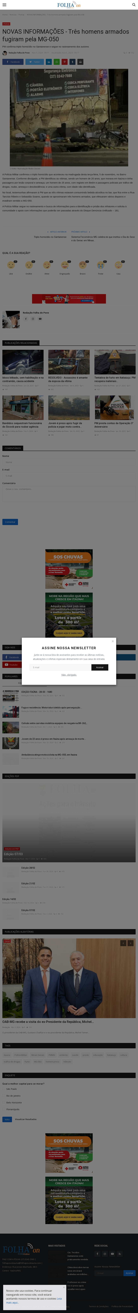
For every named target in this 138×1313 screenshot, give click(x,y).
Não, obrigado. (69, 674)
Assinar (100, 667)
